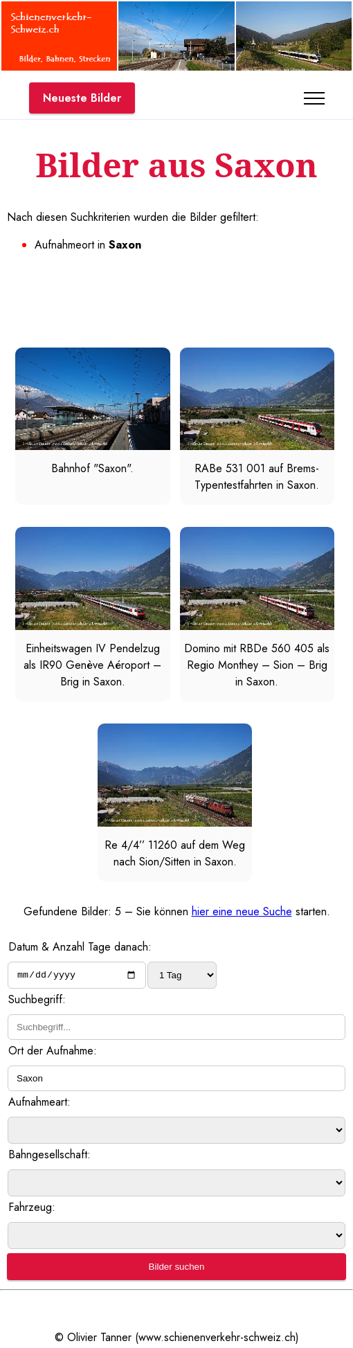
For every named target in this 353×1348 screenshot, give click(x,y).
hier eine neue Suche (242, 911)
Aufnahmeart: (39, 1104)
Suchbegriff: (37, 1001)
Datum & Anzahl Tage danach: (80, 947)
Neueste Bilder (82, 98)
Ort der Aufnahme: (52, 1053)
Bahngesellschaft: (49, 1157)
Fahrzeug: (31, 1209)
